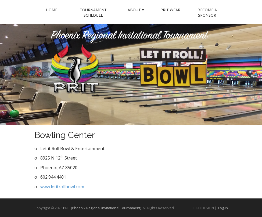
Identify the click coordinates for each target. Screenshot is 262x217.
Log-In (223, 207)
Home (51, 9)
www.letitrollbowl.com (62, 187)
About (136, 9)
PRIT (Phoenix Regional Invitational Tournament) (102, 207)
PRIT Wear (170, 9)
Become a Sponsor (207, 12)
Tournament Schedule (93, 12)
